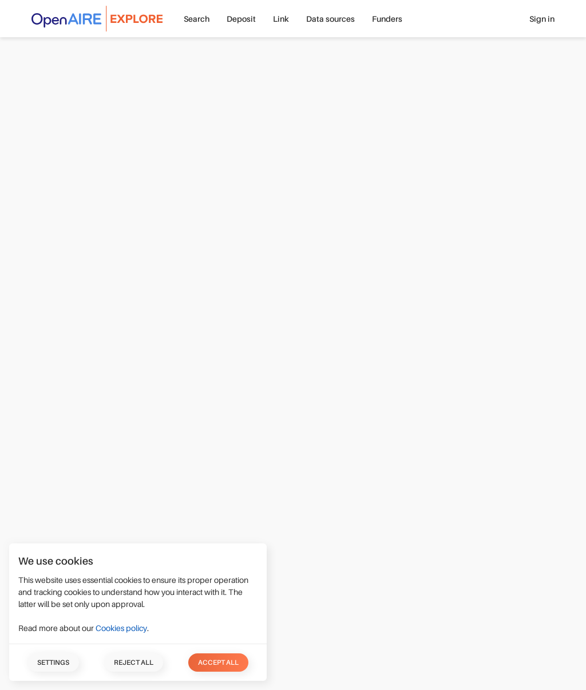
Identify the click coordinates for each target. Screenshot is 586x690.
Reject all (133, 663)
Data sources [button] (330, 18)
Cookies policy (121, 628)
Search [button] (196, 18)
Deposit (241, 18)
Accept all (218, 663)
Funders (387, 18)
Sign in (542, 18)
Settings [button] (53, 663)
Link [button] (281, 18)
